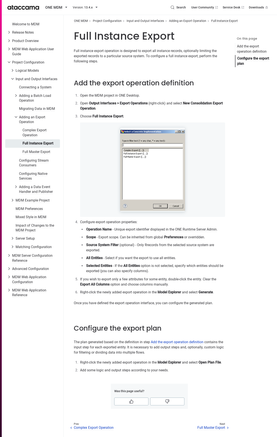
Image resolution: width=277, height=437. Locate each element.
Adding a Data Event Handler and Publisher (36, 189)
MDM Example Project (33, 200)
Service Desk (234, 7)
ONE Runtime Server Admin (196, 229)
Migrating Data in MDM (37, 109)
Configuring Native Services (33, 176)
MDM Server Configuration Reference (32, 257)
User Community (205, 7)
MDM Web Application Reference (29, 292)
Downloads (259, 7)
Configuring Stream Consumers (34, 162)
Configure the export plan (253, 61)
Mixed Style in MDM (31, 217)
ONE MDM (81, 21)
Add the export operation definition (252, 49)
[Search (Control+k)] (178, 7)
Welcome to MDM (25, 24)
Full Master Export (36, 152)
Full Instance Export (38, 143)
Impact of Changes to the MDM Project (35, 227)
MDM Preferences (29, 209)
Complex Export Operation (35, 132)
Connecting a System (35, 87)
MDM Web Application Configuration (29, 279)
